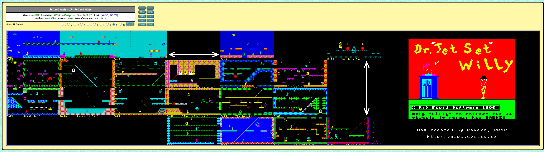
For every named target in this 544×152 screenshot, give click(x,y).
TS (115, 15)
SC (111, 15)
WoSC (105, 15)
